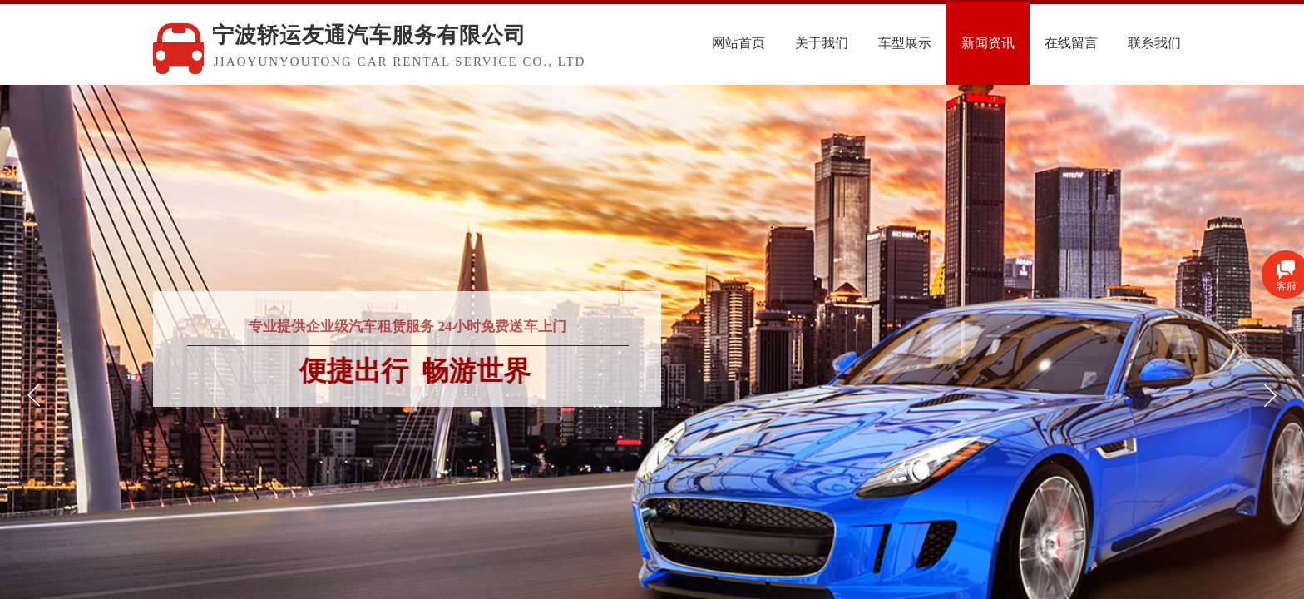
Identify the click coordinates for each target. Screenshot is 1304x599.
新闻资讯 (1033, 43)
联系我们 (1199, 43)
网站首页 (783, 43)
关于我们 (866, 43)
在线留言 (1116, 43)
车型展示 (949, 43)
